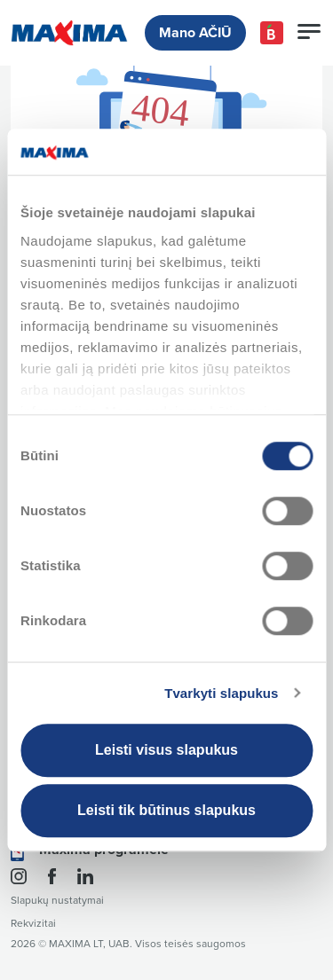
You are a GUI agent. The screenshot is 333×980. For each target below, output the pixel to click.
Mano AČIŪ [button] (195, 33)
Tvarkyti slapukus (221, 693)
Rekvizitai (33, 923)
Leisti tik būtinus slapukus (166, 810)
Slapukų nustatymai (57, 900)
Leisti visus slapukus (166, 749)
